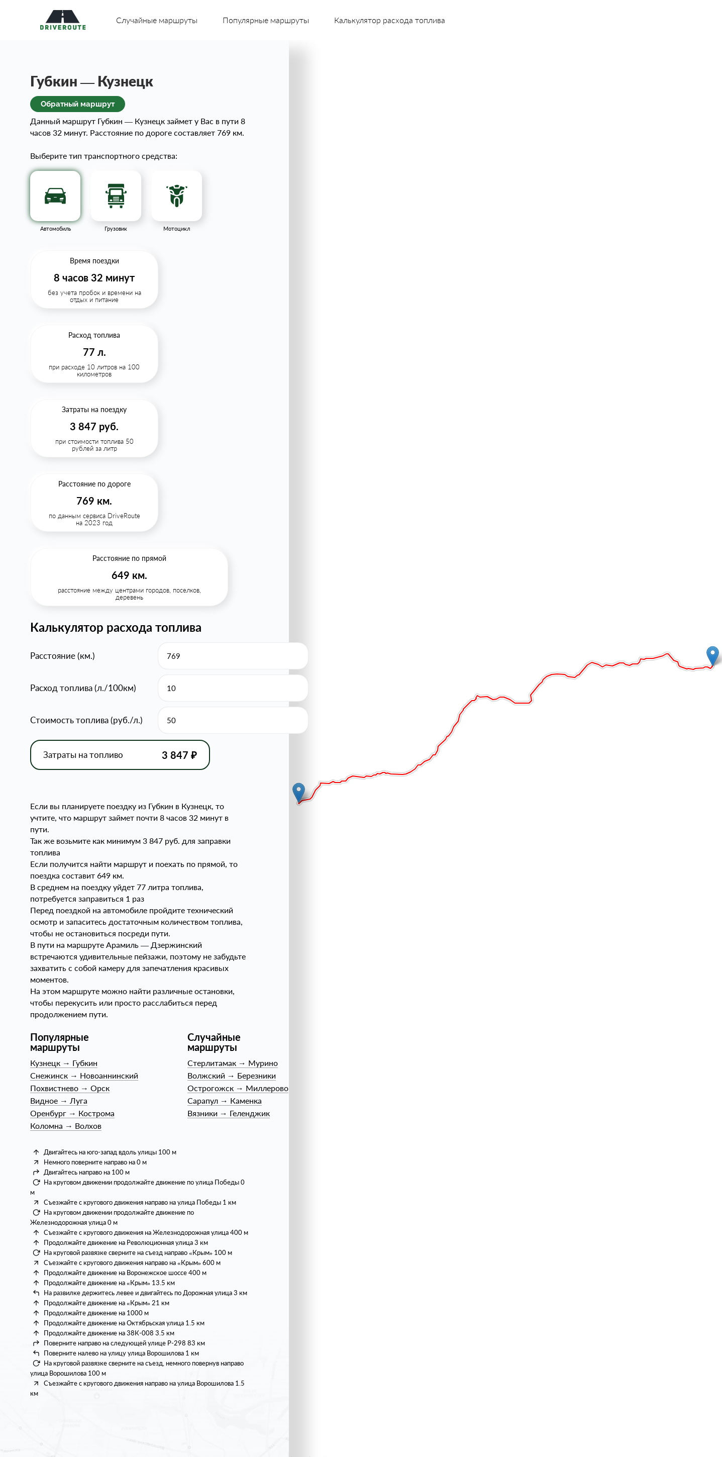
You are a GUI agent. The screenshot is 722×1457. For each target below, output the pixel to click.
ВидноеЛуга (58, 1100)
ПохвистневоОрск (70, 1088)
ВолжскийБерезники (231, 1075)
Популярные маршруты (266, 20)
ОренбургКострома (72, 1113)
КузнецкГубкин (63, 1062)
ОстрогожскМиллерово (237, 1088)
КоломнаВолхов (65, 1125)
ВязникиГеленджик (228, 1113)
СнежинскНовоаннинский (84, 1075)
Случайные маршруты (156, 20)
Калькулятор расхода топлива (389, 20)
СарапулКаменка (224, 1100)
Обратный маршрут (78, 104)
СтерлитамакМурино (232, 1062)
